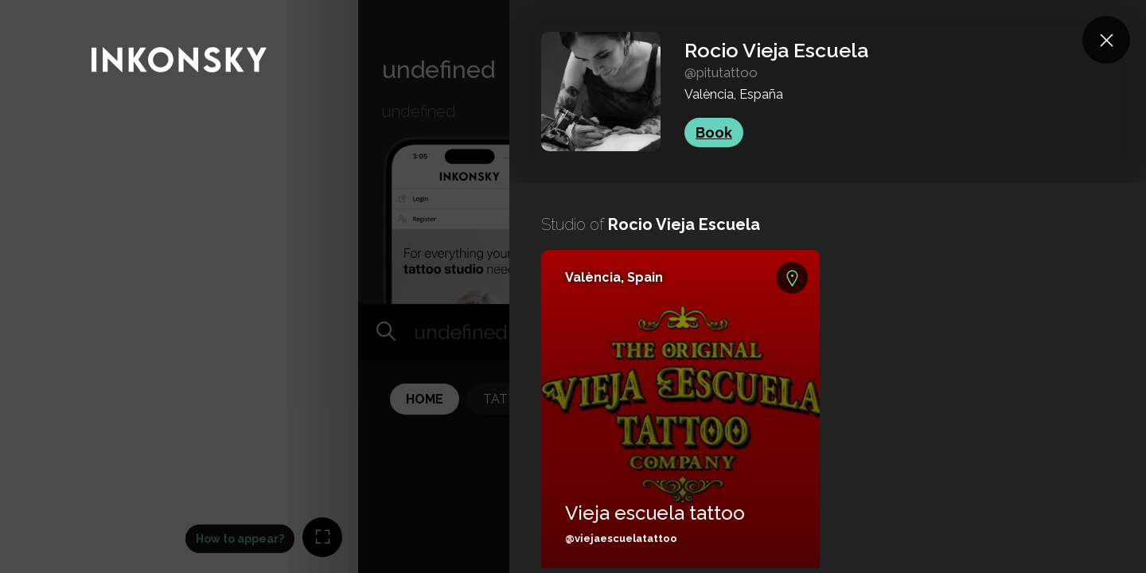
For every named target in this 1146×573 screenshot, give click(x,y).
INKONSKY (33, 7)
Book (714, 132)
